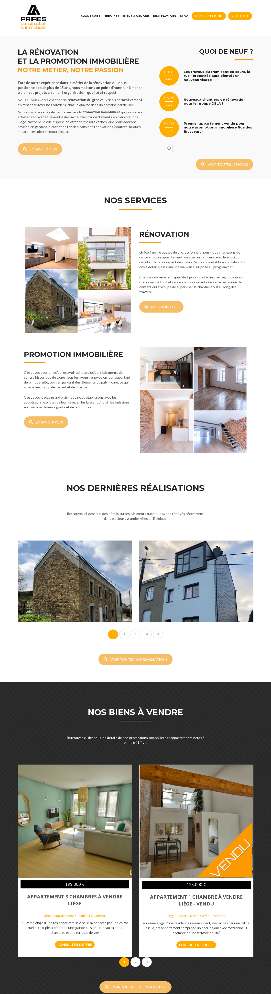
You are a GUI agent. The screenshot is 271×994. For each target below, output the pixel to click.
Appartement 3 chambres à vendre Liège (74, 837)
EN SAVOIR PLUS (40, 149)
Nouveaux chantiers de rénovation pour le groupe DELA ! (215, 102)
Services (111, 16)
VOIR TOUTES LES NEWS (224, 164)
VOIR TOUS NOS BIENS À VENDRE (135, 909)
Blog (184, 16)
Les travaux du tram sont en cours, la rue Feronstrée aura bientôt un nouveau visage (217, 75)
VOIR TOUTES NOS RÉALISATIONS (135, 597)
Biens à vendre (136, 16)
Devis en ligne (208, 16)
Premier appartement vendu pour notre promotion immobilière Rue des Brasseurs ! (218, 127)
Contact (240, 16)
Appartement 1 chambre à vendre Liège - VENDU (196, 837)
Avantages (90, 16)
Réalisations (164, 16)
